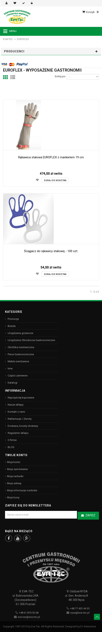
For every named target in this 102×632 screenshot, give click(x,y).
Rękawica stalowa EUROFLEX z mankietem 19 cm (51, 157)
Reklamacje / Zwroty (19, 418)
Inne (10, 368)
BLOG (10, 447)
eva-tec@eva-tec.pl (29, 616)
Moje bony (13, 497)
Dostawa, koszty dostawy (22, 425)
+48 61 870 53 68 (28, 612)
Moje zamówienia (17, 469)
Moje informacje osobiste (22, 490)
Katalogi (12, 382)
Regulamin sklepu (17, 432)
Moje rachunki (15, 476)
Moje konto (13, 462)
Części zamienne (17, 375)
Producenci (14, 51)
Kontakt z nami (16, 411)
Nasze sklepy (15, 404)
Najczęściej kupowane (20, 397)
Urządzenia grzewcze (20, 333)
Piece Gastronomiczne (20, 354)
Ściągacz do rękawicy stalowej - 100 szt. (51, 251)
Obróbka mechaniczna (20, 347)
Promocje (13, 318)
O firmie (12, 440)
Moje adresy (14, 483)
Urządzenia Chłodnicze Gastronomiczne (31, 340)
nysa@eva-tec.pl (79, 612)
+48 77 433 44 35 (79, 608)
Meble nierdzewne (18, 361)
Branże (11, 326)
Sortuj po (60, 76)
